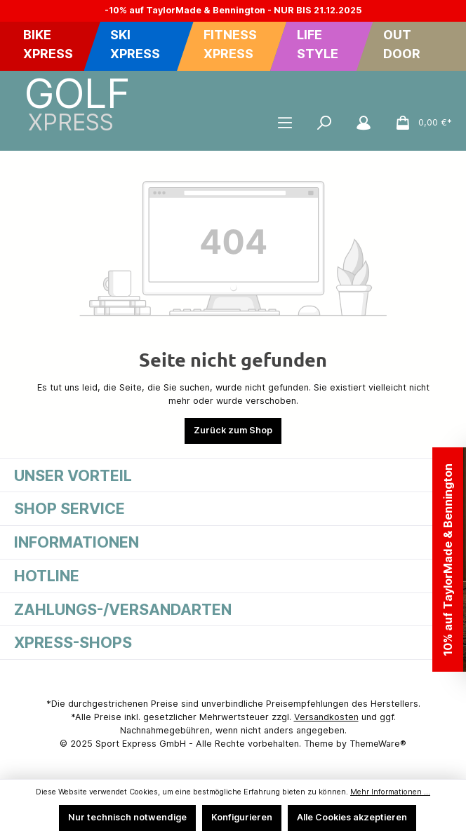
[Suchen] (324, 122)
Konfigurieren (241, 817)
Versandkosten (326, 717)
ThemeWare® (378, 743)
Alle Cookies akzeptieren (352, 817)
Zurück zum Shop (233, 430)
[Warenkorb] (419, 122)
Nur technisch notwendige (127, 817)
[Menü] (285, 122)
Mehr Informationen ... (390, 792)
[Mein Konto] (363, 122)
